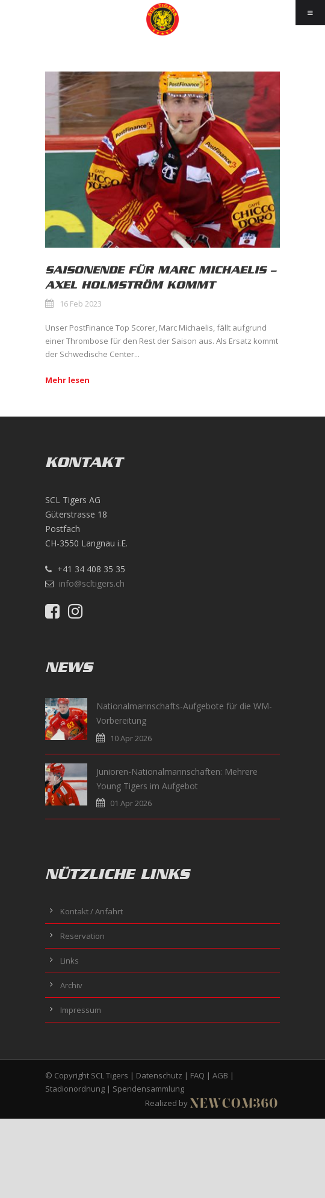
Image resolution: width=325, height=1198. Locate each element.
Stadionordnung (75, 1088)
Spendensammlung (148, 1088)
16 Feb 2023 (81, 303)
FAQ (197, 1075)
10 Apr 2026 (131, 738)
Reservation (82, 936)
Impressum (80, 1009)
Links (69, 960)
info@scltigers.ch (92, 583)
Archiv (71, 985)
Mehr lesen (67, 379)
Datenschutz (159, 1075)
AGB (220, 1075)
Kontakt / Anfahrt (91, 911)
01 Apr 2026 (131, 803)
